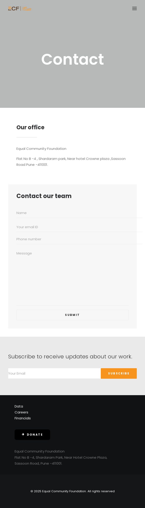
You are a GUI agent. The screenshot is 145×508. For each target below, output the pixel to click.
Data (19, 406)
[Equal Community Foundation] (19, 8)
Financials (23, 418)
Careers (21, 412)
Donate (32, 435)
